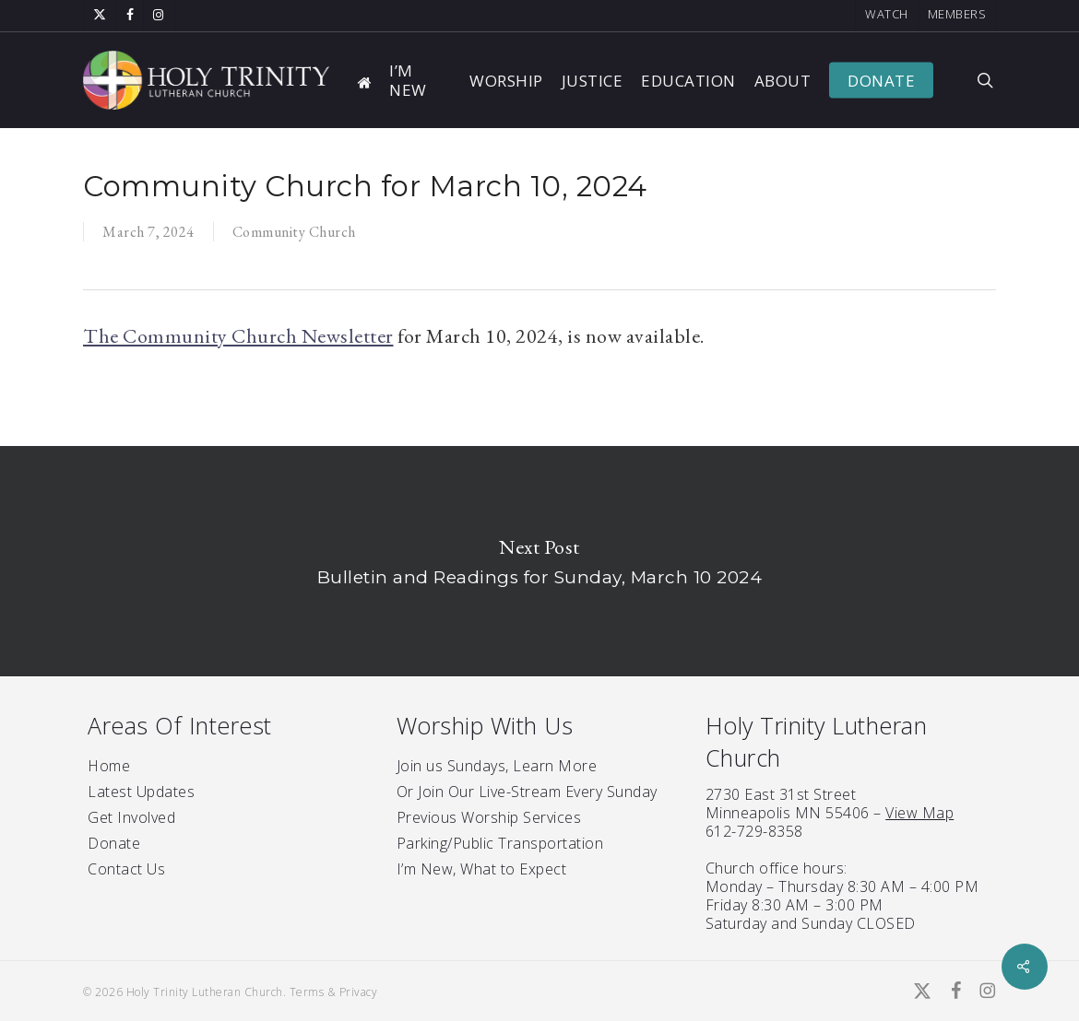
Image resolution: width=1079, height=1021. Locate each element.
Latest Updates (141, 791)
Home (109, 766)
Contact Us (126, 869)
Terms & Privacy (334, 992)
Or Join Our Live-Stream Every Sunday (527, 791)
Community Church (294, 231)
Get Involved (131, 817)
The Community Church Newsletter (238, 336)
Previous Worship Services (489, 817)
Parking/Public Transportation (500, 843)
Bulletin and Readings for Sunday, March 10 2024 (539, 561)
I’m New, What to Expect (482, 869)
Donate (114, 843)
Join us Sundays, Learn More (497, 766)
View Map (919, 813)
